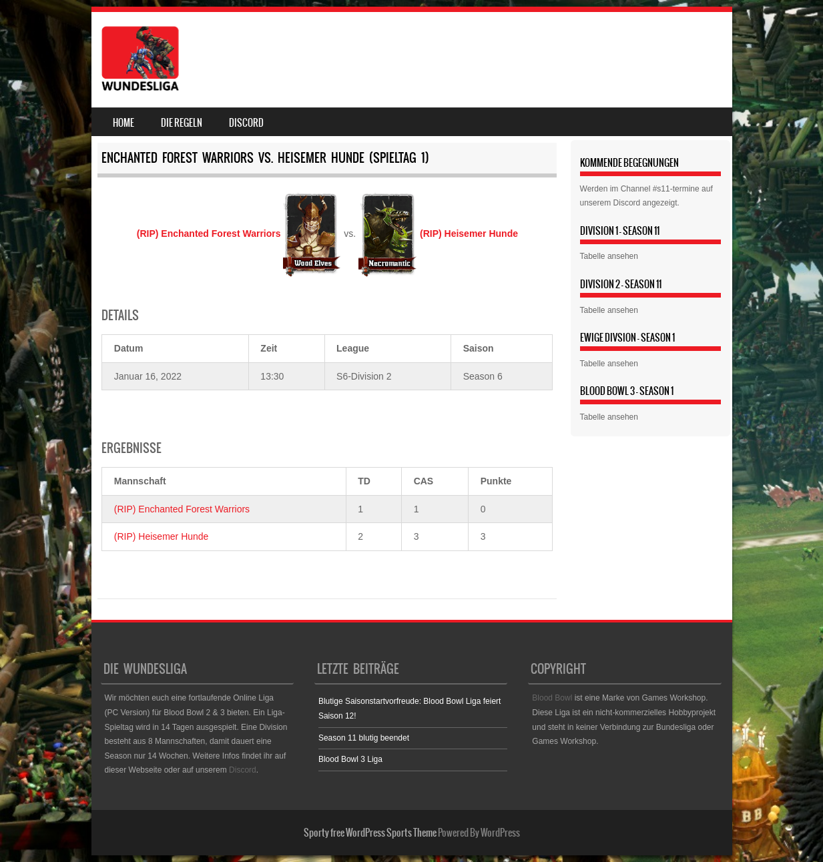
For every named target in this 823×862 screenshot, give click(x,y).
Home (123, 122)
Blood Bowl (552, 698)
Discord (246, 122)
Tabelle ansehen (609, 256)
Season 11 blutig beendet (363, 738)
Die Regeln (181, 122)
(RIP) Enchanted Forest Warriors (182, 509)
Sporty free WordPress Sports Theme (370, 832)
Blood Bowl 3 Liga (350, 759)
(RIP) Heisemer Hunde (161, 536)
